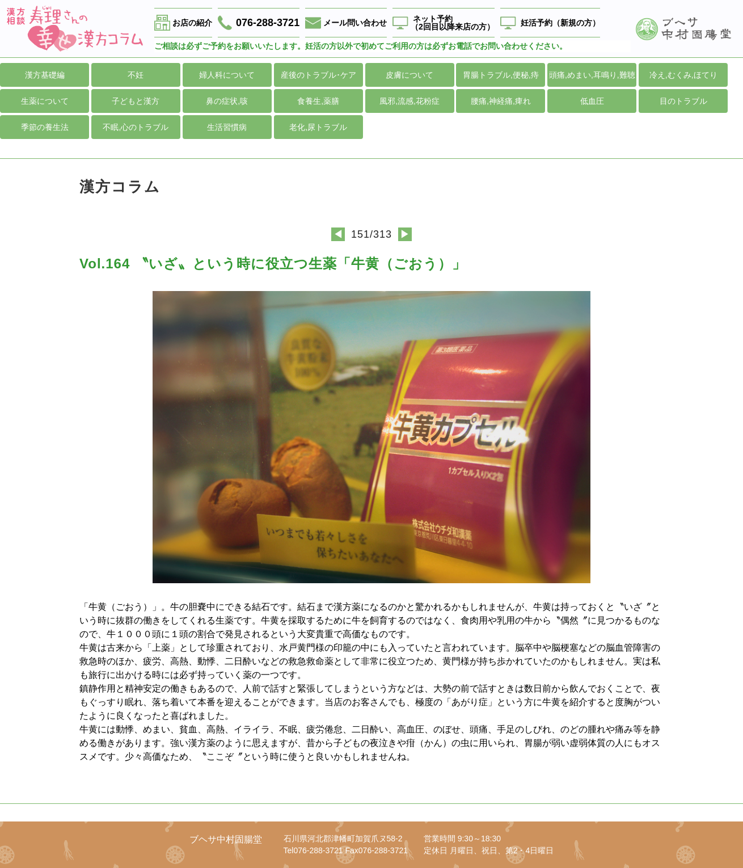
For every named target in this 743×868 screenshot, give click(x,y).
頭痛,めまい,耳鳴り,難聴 (592, 74)
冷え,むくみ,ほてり (683, 74)
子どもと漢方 (135, 101)
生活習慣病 (227, 127)
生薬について (45, 101)
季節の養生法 (45, 127)
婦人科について (227, 74)
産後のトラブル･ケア (318, 74)
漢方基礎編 (45, 74)
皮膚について (409, 74)
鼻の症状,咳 (227, 101)
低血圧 (592, 101)
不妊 (135, 74)
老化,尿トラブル (318, 127)
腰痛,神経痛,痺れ (501, 101)
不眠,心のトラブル (135, 127)
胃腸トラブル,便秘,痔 (501, 74)
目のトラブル (683, 101)
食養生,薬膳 (318, 101)
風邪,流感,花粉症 (409, 101)
